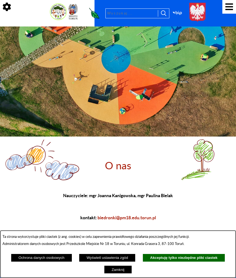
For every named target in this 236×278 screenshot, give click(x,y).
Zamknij (118, 270)
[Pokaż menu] (229, 7)
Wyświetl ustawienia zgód (107, 258)
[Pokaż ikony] (7, 7)
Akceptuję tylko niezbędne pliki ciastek (184, 258)
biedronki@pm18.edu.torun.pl (127, 217)
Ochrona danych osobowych (41, 258)
